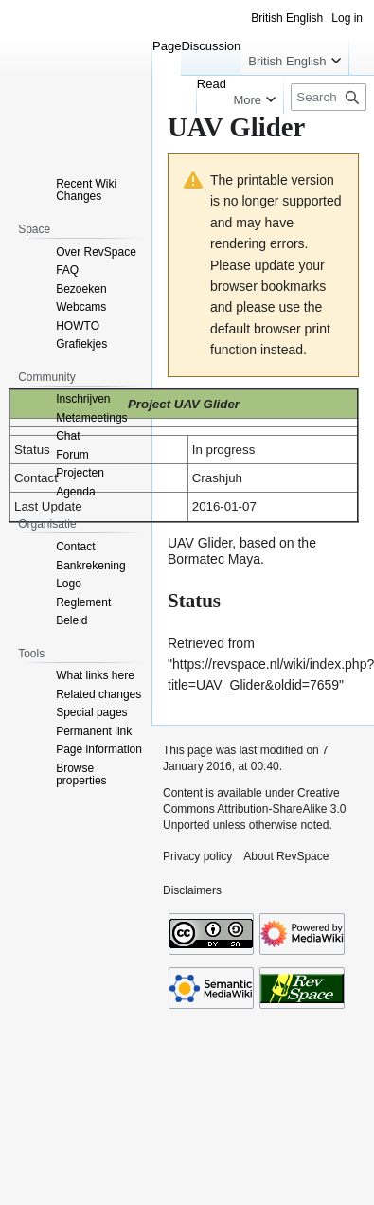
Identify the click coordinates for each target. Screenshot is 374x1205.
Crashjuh (217, 478)
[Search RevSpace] (328, 97)
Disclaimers (192, 890)
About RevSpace (286, 856)
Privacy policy (197, 856)
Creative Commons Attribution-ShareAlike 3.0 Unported (254, 809)
